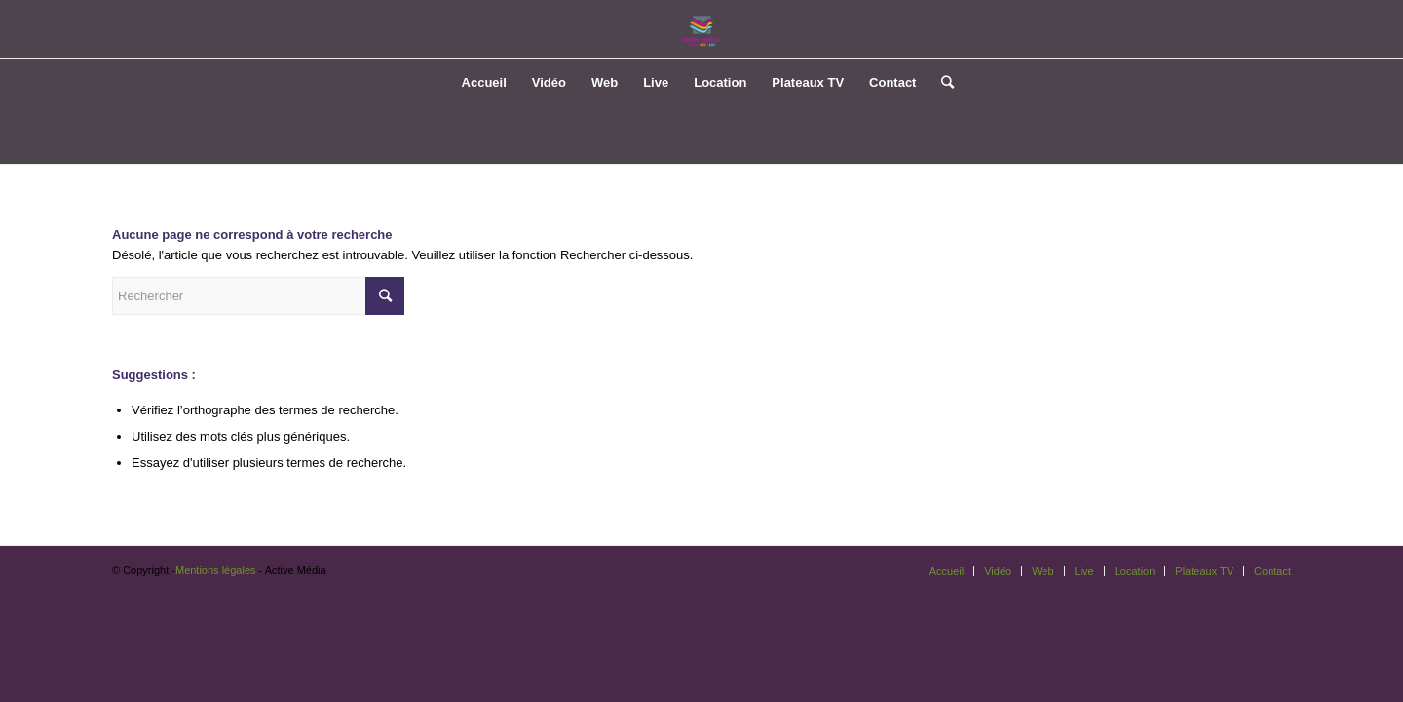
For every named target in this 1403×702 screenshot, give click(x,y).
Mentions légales (215, 570)
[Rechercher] (941, 82)
